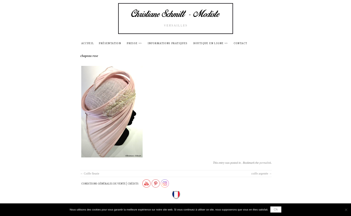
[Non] (346, 210)
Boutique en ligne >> (210, 43)
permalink (265, 162)
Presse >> (134, 43)
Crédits (133, 183)
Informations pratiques (168, 43)
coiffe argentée (261, 173)
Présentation (110, 43)
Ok (276, 209)
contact (240, 43)
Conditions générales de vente (103, 183)
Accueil (87, 43)
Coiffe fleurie (89, 173)
